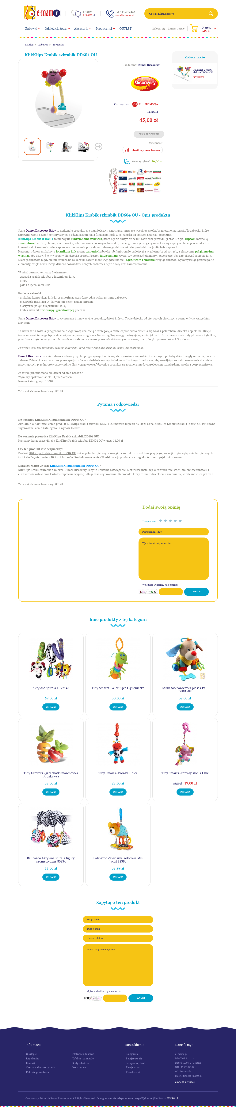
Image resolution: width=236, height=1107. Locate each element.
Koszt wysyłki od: (147, 161)
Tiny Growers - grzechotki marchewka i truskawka (51, 774)
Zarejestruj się (176, 28)
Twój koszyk (133, 1072)
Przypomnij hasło (136, 1063)
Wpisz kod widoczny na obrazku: (160, 584)
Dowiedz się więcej (185, 1082)
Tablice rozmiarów (83, 1058)
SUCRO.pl (172, 1098)
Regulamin (32, 1058)
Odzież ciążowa (56, 28)
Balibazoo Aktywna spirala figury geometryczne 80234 (51, 859)
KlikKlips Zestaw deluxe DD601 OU (203, 71)
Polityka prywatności (38, 1072)
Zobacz (51, 707)
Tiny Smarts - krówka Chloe (118, 773)
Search (212, 13)
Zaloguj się (158, 28)
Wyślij (196, 591)
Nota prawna (79, 1067)
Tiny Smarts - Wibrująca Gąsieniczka (118, 688)
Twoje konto (133, 1067)
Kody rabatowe (81, 1063)
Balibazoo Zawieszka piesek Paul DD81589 (185, 689)
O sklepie (31, 1054)
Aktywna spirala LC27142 (50, 688)
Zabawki (31, 28)
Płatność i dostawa (83, 1054)
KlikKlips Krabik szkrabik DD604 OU (74, 466)
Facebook (56, 13)
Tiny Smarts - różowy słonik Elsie (185, 773)
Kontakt (30, 1063)
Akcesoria (81, 28)
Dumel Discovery (148, 65)
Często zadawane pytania (40, 1067)
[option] (58, 99)
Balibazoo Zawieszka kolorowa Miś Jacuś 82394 (118, 859)
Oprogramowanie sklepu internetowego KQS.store (125, 1098)
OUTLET (125, 28)
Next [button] (98, 147)
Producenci (104, 28)
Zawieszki (58, 44)
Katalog (29, 44)
